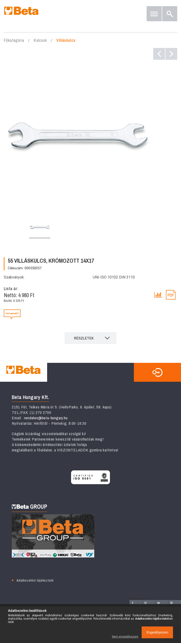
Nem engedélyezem (125, 636)
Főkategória (14, 40)
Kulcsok (40, 40)
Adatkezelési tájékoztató (35, 580)
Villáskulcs (65, 40)
